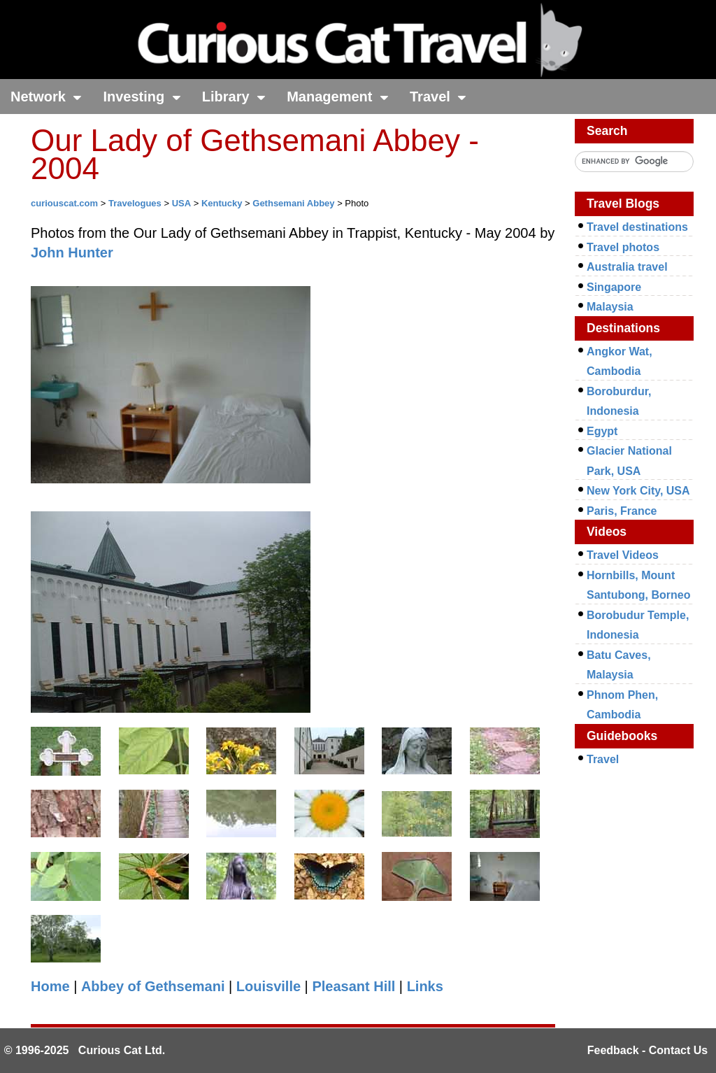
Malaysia (610, 307)
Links (425, 986)
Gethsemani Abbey (293, 203)
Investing (141, 96)
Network (46, 96)
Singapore (614, 287)
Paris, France (622, 511)
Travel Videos (623, 555)
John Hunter (72, 252)
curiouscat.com (64, 203)
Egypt (602, 431)
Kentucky (222, 203)
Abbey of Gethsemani (153, 986)
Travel (438, 96)
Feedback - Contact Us (647, 1050)
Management (338, 96)
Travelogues (135, 203)
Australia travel (627, 267)
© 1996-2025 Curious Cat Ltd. (85, 1050)
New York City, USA (638, 491)
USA (181, 203)
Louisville (268, 986)
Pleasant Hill (353, 986)
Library (234, 96)
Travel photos (623, 247)
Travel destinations (637, 227)
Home (50, 986)
